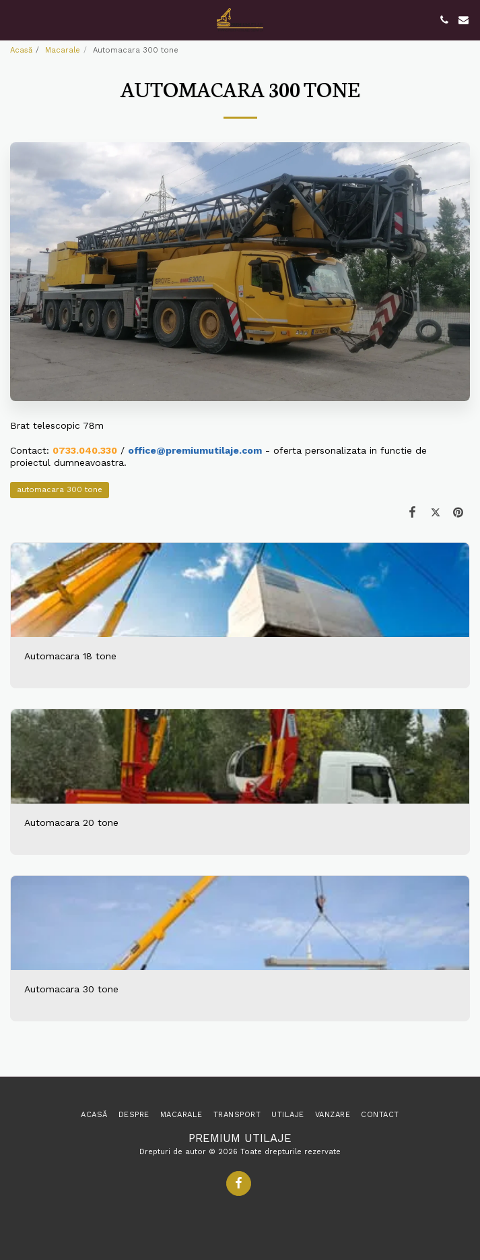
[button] (14, 19)
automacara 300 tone (59, 489)
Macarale (62, 50)
